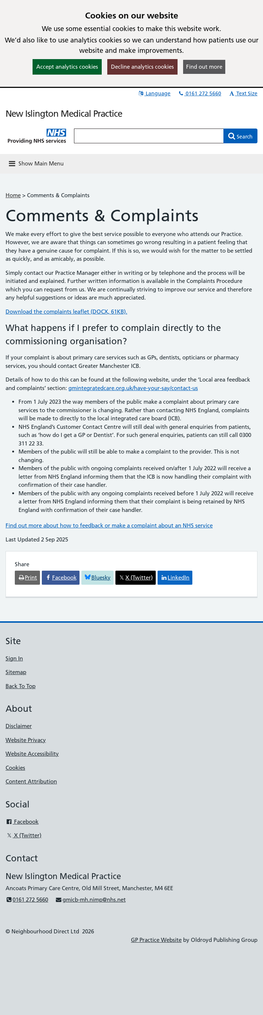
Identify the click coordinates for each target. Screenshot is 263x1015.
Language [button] (154, 93)
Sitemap (16, 672)
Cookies (15, 767)
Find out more (204, 66)
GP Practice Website (156, 939)
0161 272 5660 (199, 93)
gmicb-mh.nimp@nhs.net (90, 899)
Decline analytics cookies (142, 66)
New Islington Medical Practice (64, 113)
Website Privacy (26, 740)
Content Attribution (31, 781)
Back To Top (21, 686)
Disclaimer (19, 725)
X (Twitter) (23, 835)
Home (13, 195)
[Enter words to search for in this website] (149, 136)
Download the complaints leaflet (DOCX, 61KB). (66, 311)
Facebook (22, 821)
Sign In (14, 658)
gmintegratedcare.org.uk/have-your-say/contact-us (133, 388)
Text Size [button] (242, 93)
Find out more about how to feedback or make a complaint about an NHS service (109, 525)
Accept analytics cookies (67, 66)
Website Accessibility (32, 753)
